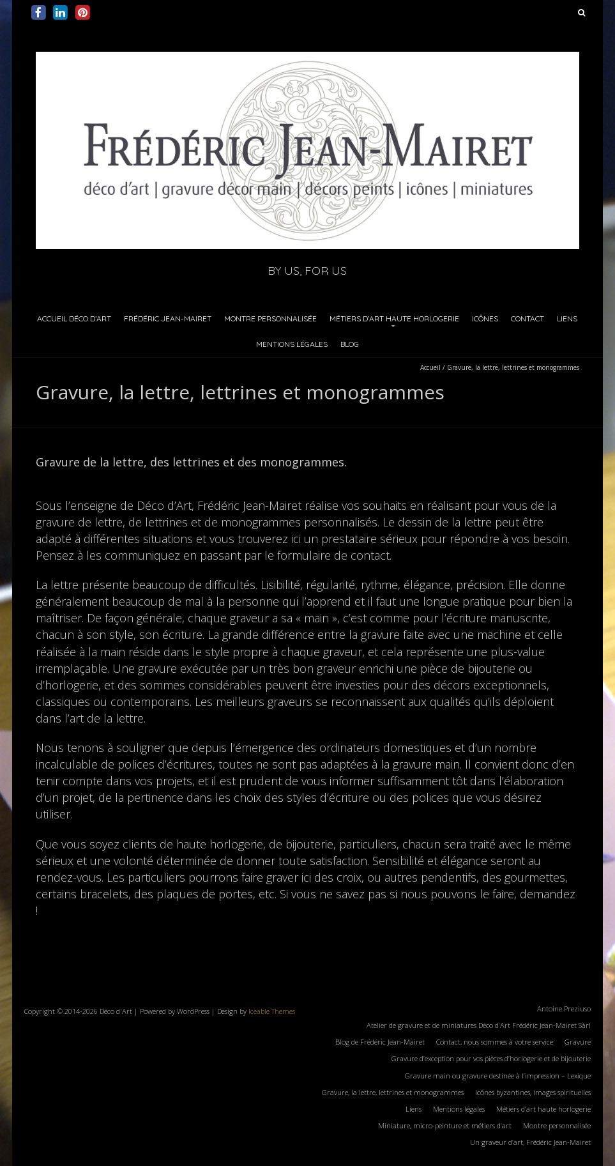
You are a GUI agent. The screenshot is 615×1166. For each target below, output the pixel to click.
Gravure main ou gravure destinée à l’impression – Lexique (498, 1075)
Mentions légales (292, 344)
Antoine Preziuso (564, 1008)
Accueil (430, 367)
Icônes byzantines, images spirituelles (533, 1092)
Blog (349, 344)
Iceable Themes (271, 1011)
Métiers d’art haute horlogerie (394, 318)
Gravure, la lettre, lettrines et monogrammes (393, 1092)
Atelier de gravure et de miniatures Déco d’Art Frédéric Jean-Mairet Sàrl (479, 1025)
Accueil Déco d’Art (74, 318)
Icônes (485, 318)
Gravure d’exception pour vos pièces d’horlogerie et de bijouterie (491, 1058)
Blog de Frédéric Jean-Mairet (380, 1042)
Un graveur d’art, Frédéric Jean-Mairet (530, 1142)
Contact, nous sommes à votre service (494, 1042)
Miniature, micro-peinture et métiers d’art (445, 1125)
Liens (567, 318)
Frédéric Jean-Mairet (167, 318)
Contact (527, 318)
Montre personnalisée (270, 318)
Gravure (578, 1042)
